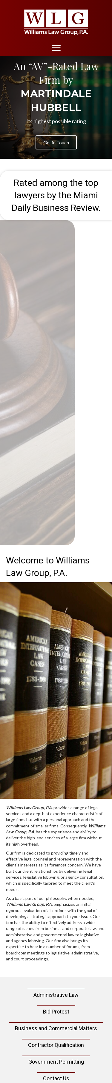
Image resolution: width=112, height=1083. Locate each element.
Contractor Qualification (56, 1045)
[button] (56, 142)
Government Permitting (56, 1062)
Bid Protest (56, 1011)
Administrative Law (56, 995)
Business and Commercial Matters (56, 1028)
